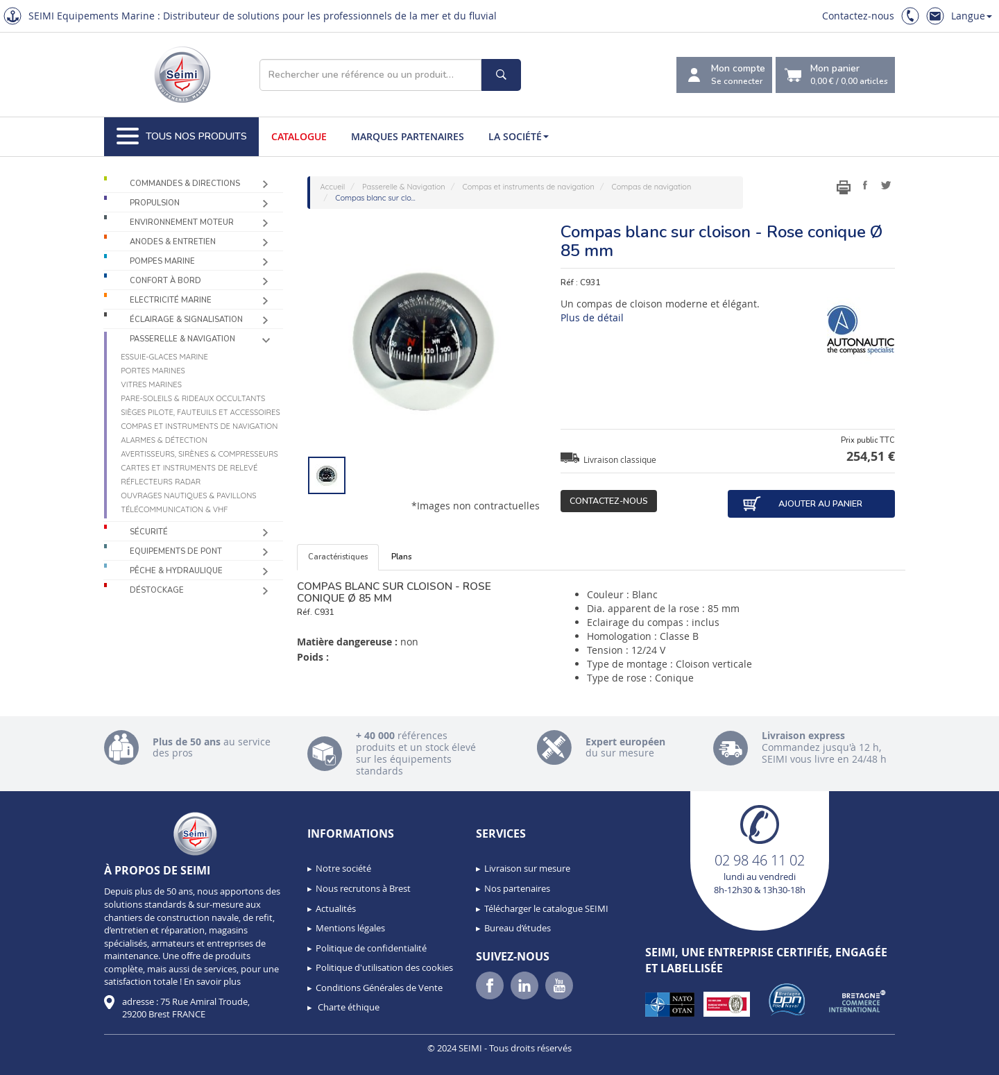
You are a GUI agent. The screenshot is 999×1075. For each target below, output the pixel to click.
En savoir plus (212, 981)
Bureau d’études (517, 928)
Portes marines (153, 370)
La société (518, 136)
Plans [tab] (401, 557)
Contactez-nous (858, 15)
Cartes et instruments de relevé (189, 468)
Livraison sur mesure (527, 868)
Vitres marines (151, 384)
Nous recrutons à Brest (363, 888)
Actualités (336, 908)
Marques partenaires (407, 136)
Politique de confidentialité (371, 948)
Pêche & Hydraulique (176, 571)
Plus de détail (592, 317)
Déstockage (157, 590)
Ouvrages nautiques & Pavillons (188, 495)
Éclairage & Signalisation (186, 319)
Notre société (343, 868)
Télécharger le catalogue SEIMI (546, 908)
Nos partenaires (517, 888)
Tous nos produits (182, 137)
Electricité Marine (171, 300)
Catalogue (299, 136)
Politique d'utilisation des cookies (384, 967)
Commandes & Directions (185, 183)
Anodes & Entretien (173, 242)
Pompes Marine (162, 261)
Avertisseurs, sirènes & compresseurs (199, 454)
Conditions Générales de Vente (379, 987)
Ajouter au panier (802, 504)
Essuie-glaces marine (164, 357)
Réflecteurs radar (160, 481)
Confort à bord (165, 281)
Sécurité (149, 532)
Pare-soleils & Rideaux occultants (193, 398)
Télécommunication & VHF (174, 509)
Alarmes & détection (164, 440)
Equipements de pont (176, 551)
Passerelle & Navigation (182, 339)
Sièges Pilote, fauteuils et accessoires (200, 412)
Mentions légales (350, 928)
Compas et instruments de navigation (199, 426)
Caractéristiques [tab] (338, 557)
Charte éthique (347, 1007)
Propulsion (155, 203)
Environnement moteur (182, 222)
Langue (971, 15)
